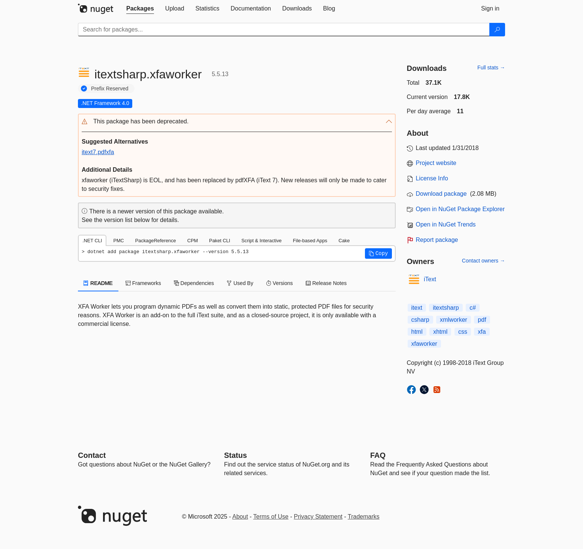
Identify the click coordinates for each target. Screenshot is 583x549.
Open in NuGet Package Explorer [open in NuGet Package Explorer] (460, 209)
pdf (482, 319)
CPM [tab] (192, 240)
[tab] (140, 8)
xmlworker (453, 319)
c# (472, 307)
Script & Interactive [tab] (261, 240)
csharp (420, 319)
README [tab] (98, 283)
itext (416, 307)
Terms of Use (271, 516)
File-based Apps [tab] (310, 240)
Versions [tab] (279, 283)
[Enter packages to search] (284, 29)
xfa (482, 331)
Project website (436, 163)
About (240, 516)
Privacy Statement (318, 516)
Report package (437, 240)
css (462, 331)
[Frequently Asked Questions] (378, 455)
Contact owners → (483, 261)
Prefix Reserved (110, 89)
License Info (432, 178)
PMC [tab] (118, 240)
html (417, 331)
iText (430, 279)
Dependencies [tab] (194, 283)
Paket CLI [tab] (219, 240)
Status (235, 455)
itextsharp (446, 307)
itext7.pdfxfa (98, 152)
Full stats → (491, 67)
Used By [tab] (240, 283)
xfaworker (424, 343)
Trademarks (364, 516)
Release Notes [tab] (326, 283)
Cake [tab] (344, 240)
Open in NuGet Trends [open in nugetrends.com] (446, 224)
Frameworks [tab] (143, 283)
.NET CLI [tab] (92, 240)
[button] (237, 121)
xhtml (440, 331)
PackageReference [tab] (155, 240)
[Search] (497, 29)
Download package (441, 193)
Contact (92, 455)
